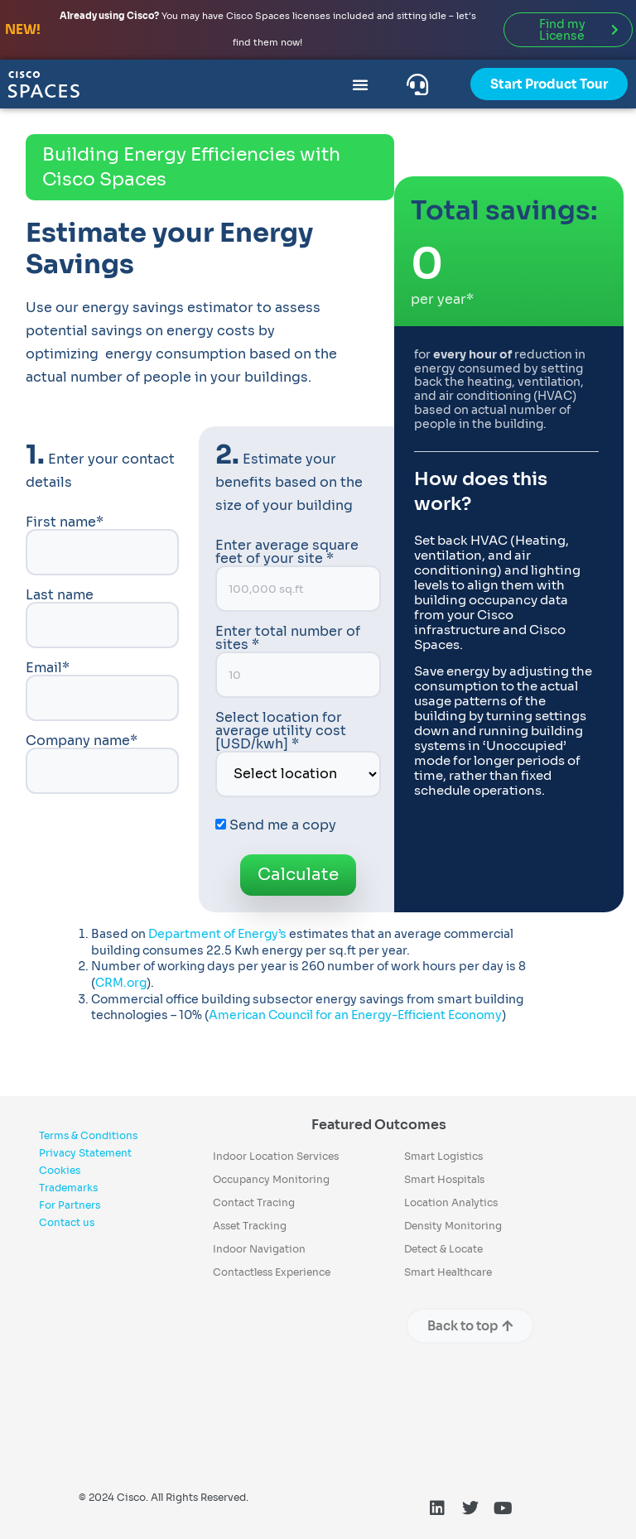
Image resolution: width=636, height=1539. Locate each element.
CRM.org (121, 982)
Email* (102, 691)
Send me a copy (275, 825)
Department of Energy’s (217, 933)
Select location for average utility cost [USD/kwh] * (298, 754)
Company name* (102, 764)
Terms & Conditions (88, 1135)
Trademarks (68, 1187)
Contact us (66, 1222)
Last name (102, 618)
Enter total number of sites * (298, 661)
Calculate (298, 874)
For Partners (69, 1205)
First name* (102, 545)
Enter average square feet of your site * (298, 575)
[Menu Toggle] (360, 84)
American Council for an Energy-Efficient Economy (355, 1015)
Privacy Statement (85, 1153)
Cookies (59, 1170)
